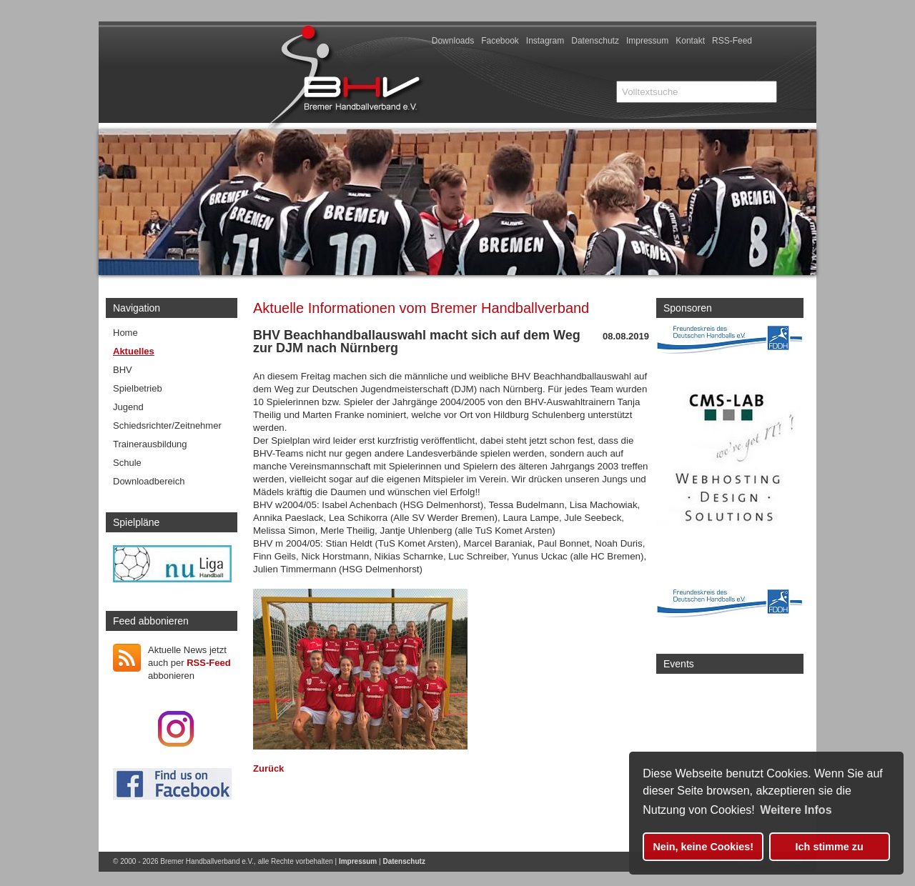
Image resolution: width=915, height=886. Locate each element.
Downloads (453, 41)
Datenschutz (595, 41)
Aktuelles (133, 351)
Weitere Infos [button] (795, 810)
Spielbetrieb (137, 388)
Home (125, 332)
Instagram (545, 41)
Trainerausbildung (150, 444)
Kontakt (690, 41)
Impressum (647, 41)
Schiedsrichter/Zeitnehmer (167, 425)
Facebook (500, 41)
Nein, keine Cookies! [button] (703, 846)
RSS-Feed (732, 41)
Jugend (128, 407)
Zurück (268, 768)
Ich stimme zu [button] (830, 846)
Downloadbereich (148, 481)
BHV (122, 369)
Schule (127, 462)
